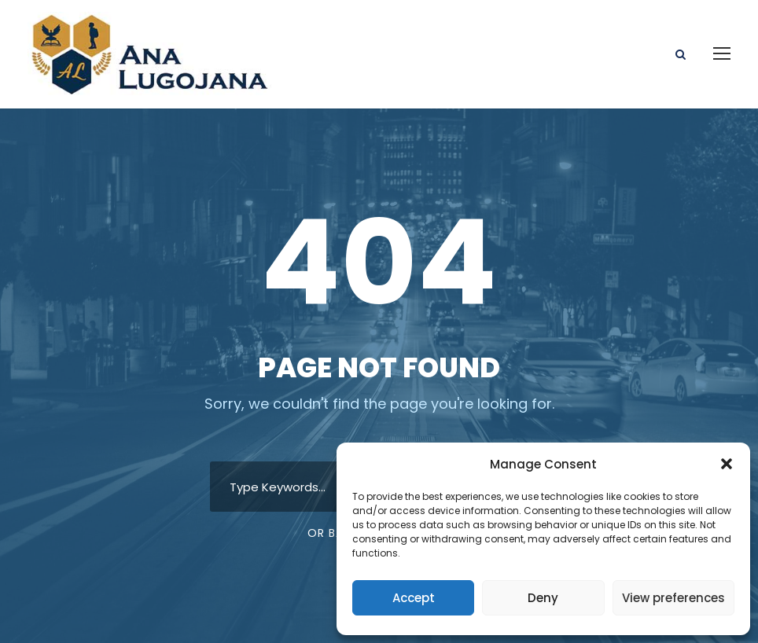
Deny (543, 598)
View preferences (673, 598)
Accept (413, 598)
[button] (726, 464)
